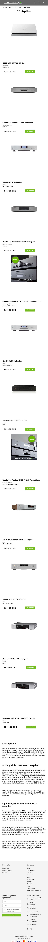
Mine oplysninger (7, 870)
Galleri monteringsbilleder (34, 890)
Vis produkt (30, 71)
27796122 (32, 905)
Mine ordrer (5, 868)
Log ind (4, 873)
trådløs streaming (33, 781)
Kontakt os (33, 908)
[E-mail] (11, 905)
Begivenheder (30, 879)
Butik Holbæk (30, 873)
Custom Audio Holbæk (33, 895)
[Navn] (11, 901)
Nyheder (29, 881)
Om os (28, 877)
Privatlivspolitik (31, 888)
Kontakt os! (30, 875)
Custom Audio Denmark (14, 752)
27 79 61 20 (33, 921)
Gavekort (29, 884)
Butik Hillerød (30, 870)
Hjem (28, 868)
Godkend (12, 915)
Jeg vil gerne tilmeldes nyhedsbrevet (13, 910)
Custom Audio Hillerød (33, 912)
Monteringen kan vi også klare (12, 847)
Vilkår (28, 886)
